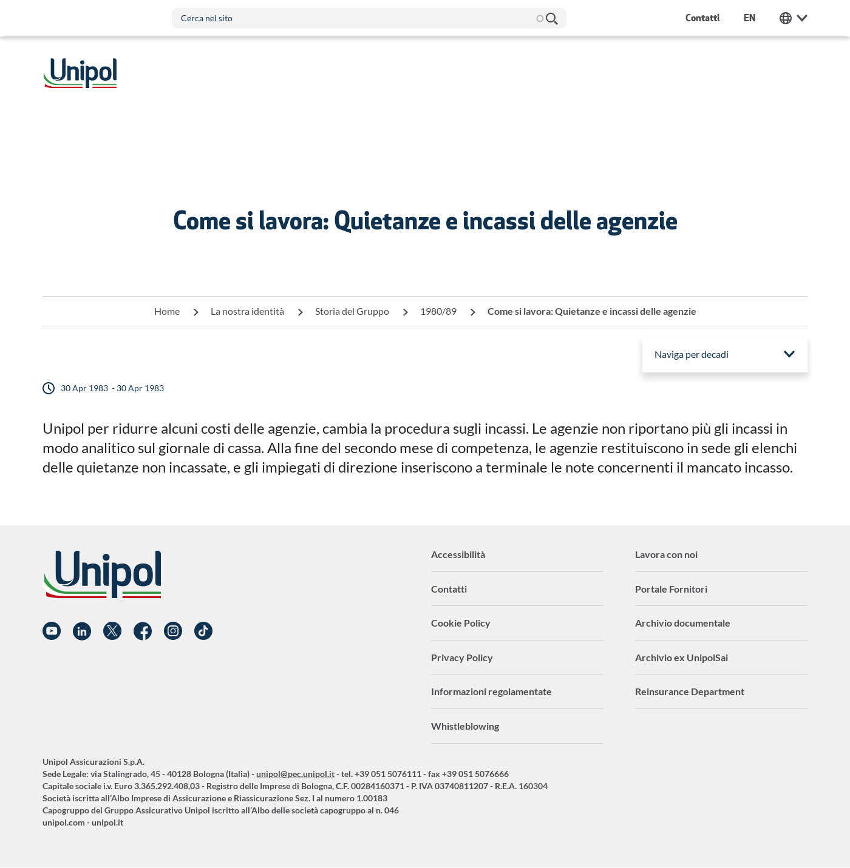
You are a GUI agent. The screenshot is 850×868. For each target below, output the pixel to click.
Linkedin (82, 631)
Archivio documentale (682, 622)
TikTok (203, 631)
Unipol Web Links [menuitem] (793, 18)
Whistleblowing (465, 726)
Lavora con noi (666, 554)
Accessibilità (458, 554)
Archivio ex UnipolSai (681, 657)
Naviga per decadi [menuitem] (691, 354)
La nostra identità (247, 311)
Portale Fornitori (671, 588)
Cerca (551, 18)
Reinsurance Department (689, 691)
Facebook (143, 631)
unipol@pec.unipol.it (295, 774)
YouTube (51, 631)
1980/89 (438, 311)
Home (167, 311)
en (749, 18)
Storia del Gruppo (352, 311)
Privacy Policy (462, 657)
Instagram (173, 631)
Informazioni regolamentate (491, 691)
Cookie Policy (461, 622)
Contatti (449, 588)
